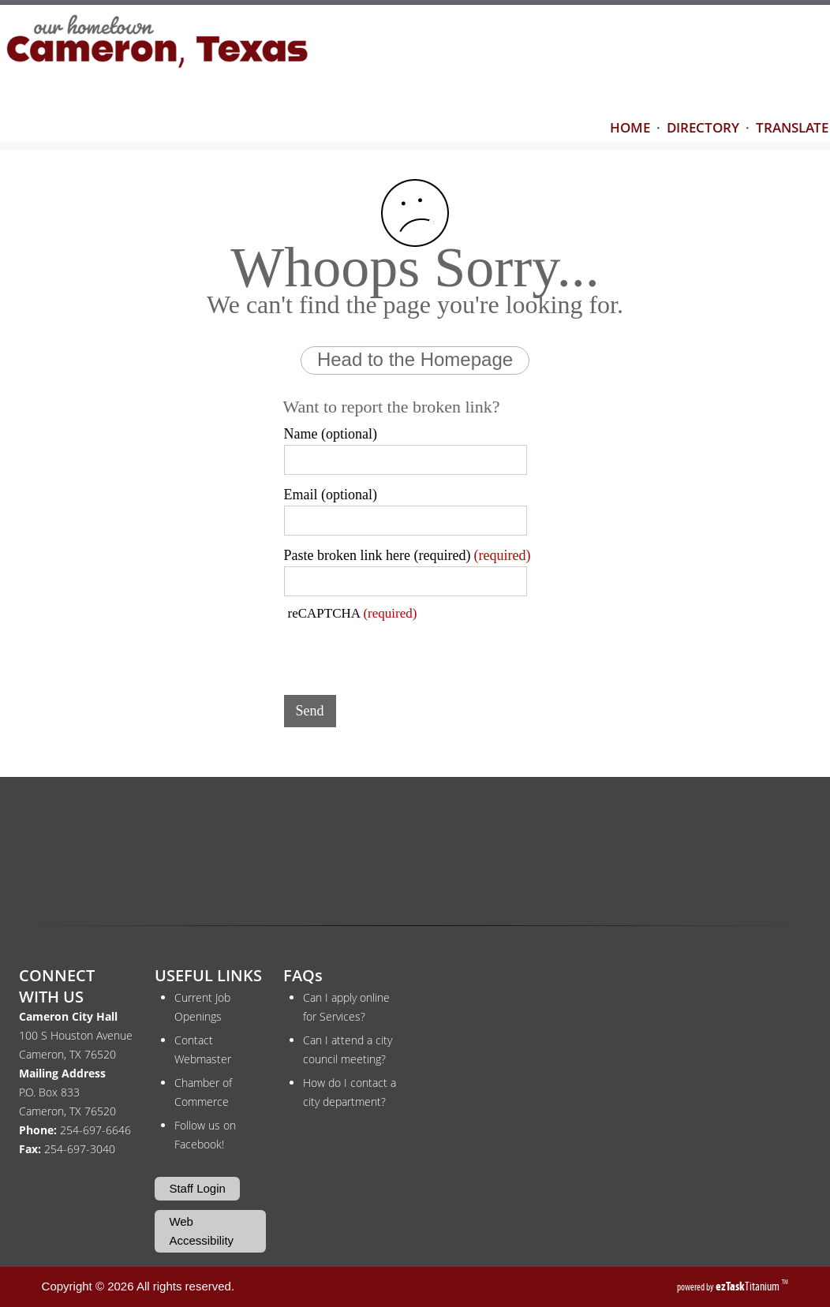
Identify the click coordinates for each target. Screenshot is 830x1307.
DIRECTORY (703, 127)
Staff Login (197, 1188)
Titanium (749, 1286)
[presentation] (404, 652)
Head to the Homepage (415, 359)
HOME (630, 127)
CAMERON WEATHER (415, 856)
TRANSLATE (792, 127)
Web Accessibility (201, 1231)
